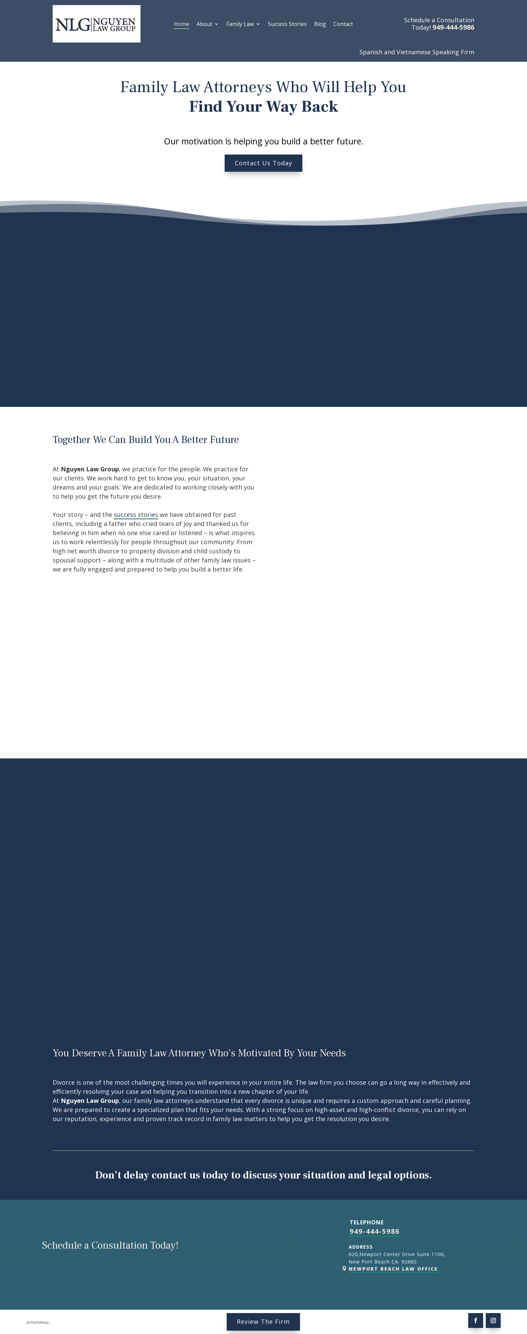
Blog (320, 25)
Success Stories (287, 25)
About (204, 25)
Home (181, 25)
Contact (343, 25)
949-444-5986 (375, 1231)
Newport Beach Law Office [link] (393, 1269)
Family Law (240, 25)
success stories (136, 514)
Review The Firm (263, 1321)
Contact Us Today (263, 163)
